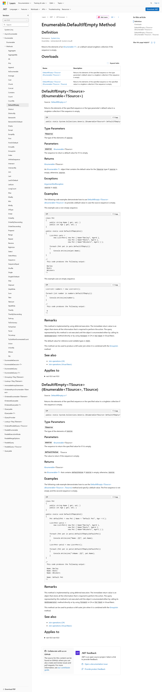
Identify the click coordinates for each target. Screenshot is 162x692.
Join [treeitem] (9, 172)
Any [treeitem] (9, 63)
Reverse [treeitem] (11, 243)
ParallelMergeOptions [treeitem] (12, 438)
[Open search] (151, 3)
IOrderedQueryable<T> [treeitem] (13, 405)
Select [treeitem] (10, 251)
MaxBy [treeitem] (10, 197)
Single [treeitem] (10, 272)
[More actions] (118, 17)
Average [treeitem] (11, 76)
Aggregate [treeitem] (12, 51)
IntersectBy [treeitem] (12, 168)
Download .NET (152, 9)
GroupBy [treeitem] (11, 147)
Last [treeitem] (9, 176)
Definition (138, 21)
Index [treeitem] (10, 155)
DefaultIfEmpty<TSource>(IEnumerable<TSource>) (143, 28)
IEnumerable (59, 149)
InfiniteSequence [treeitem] (14, 159)
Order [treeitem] (10, 214)
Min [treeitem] (9, 201)
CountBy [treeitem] (11, 101)
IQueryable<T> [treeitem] (10, 413)
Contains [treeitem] (11, 92)
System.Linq (55, 38)
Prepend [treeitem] (11, 230)
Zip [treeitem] (9, 356)
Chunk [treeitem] (10, 84)
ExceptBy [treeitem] (11, 134)
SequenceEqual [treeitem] (13, 264)
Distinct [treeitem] (11, 109)
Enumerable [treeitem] (10, 42)
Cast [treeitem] (9, 80)
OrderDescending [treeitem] (14, 226)
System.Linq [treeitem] (9, 30)
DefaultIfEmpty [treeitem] (13, 105)
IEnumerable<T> (70, 47)
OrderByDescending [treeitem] (15, 222)
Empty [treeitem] (10, 126)
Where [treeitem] (10, 352)
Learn (44, 17)
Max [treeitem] (9, 193)
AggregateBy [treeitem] (12, 55)
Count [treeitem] (10, 96)
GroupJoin (114, 346)
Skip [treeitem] (9, 281)
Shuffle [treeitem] (10, 268)
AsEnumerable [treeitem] (13, 71)
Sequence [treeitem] (11, 260)
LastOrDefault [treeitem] (13, 180)
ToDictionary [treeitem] (12, 322)
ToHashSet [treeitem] (12, 327)
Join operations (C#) (57, 361)
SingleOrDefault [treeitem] (13, 276)
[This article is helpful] (151, 42)
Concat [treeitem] (10, 88)
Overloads (137, 24)
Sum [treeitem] (9, 293)
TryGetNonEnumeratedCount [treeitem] (18, 339)
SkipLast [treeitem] (11, 285)
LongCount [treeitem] (12, 189)
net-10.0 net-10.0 (52, 376)
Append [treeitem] (11, 67)
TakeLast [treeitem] (11, 302)
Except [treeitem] (10, 130)
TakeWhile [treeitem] (11, 306)
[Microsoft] (4, 3)
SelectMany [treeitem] (12, 256)
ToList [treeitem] (10, 331)
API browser (60, 17)
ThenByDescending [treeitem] (15, 314)
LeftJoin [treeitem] (11, 184)
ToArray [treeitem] (11, 318)
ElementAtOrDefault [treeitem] (15, 122)
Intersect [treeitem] (11, 163)
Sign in (156, 3)
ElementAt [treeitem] (11, 117)
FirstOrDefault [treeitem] (13, 143)
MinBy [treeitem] (10, 205)
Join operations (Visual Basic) (60, 364)
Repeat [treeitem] (10, 239)
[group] (82, 121)
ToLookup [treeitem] (11, 335)
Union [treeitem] (10, 343)
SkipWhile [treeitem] (11, 289)
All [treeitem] (9, 59)
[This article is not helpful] (154, 42)
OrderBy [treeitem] (11, 218)
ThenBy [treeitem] (10, 310)
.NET (51, 17)
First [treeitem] (9, 138)
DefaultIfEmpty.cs (58, 102)
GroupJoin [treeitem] (11, 151)
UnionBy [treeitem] (11, 348)
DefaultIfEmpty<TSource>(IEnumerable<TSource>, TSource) (146, 33)
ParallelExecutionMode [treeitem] (12, 434)
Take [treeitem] (9, 297)
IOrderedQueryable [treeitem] (11, 401)
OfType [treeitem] (10, 210)
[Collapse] (28, 15)
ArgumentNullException (53, 184)
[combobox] (16, 20)
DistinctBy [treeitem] (11, 113)
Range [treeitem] (10, 235)
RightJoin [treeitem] (11, 247)
